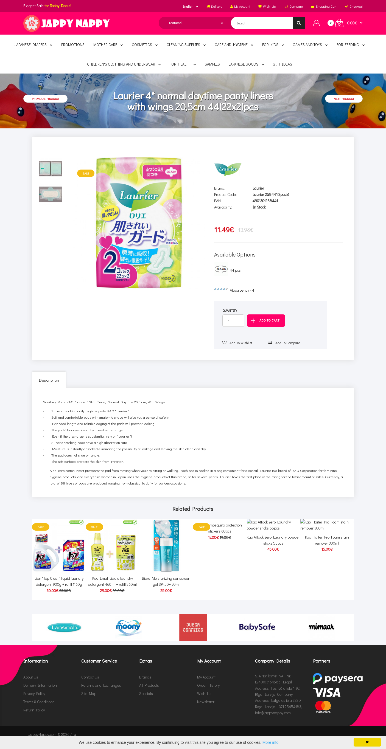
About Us (30, 683)
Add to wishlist (237, 342)
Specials (146, 699)
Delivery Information (40, 691)
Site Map (88, 699)
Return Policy (34, 716)
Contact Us (90, 683)
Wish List (204, 699)
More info (270, 742)
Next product (344, 99)
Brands (145, 683)
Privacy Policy (34, 699)
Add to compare (284, 342)
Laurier (258, 188)
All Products (149, 691)
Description (49, 380)
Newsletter (205, 707)
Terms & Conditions (39, 707)
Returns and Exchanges (101, 691)
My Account (206, 683)
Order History (208, 691)
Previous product (45, 99)
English (188, 6)
